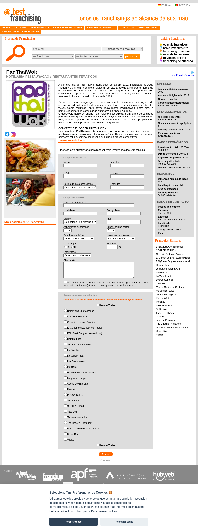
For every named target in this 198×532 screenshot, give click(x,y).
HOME (6, 27)
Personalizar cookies (104, 511)
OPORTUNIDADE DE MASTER (20, 31)
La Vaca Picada (75, 355)
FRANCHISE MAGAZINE (68, 27)
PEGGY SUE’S (75, 395)
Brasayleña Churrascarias (80, 311)
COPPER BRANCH (77, 316)
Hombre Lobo (74, 339)
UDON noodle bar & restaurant (83, 428)
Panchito (71, 389)
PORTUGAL (183, 5)
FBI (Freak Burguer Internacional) (84, 333)
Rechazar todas (124, 521)
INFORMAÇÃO (40, 27)
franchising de (176, 61)
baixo (174, 47)
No (75, 247)
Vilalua (70, 439)
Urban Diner (73, 434)
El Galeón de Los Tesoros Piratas (84, 327)
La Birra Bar (73, 350)
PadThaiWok (162, 298)
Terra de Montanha (77, 417)
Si (68, 247)
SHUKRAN (73, 400)
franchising (175, 51)
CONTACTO (127, 27)
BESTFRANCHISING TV (101, 27)
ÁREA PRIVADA (148, 27)
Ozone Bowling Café (77, 383)
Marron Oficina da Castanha (81, 372)
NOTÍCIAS (20, 27)
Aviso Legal (106, 460)
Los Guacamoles (76, 361)
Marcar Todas (107, 305)
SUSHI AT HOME (76, 406)
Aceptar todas (74, 521)
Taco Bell (72, 411)
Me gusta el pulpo (76, 378)
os (174, 44)
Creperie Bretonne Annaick (81, 322)
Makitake (72, 367)
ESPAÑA (164, 5)
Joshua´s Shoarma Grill (79, 344)
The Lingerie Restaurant (79, 423)
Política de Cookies (61, 511)
